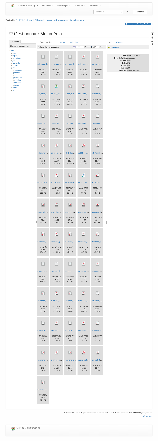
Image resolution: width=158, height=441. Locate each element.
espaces (15, 56)
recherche (16, 63)
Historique (120, 42)
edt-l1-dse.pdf (70, 153)
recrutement (18, 83)
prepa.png (115, 47)
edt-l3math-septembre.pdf (102, 153)
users (14, 88)
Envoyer (62, 42)
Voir (110, 42)
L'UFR (21, 20)
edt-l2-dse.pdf (83, 153)
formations (16, 58)
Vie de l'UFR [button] (79, 6)
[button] (128, 12)
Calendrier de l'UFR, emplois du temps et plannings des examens (47, 20)
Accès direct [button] (47, 6)
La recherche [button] (95, 6)
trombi (16, 85)
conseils (17, 73)
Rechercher (73, 42)
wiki (13, 90)
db (15, 75)
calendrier (18, 70)
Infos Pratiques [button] (63, 6)
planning (17, 80)
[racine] (13, 51)
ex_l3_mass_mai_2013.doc (89, 182)
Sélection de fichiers (46, 42)
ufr (13, 68)
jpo (13, 60)
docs (14, 53)
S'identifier (147, 416)
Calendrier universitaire (77, 20)
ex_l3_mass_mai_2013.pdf (102, 182)
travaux (15, 65)
